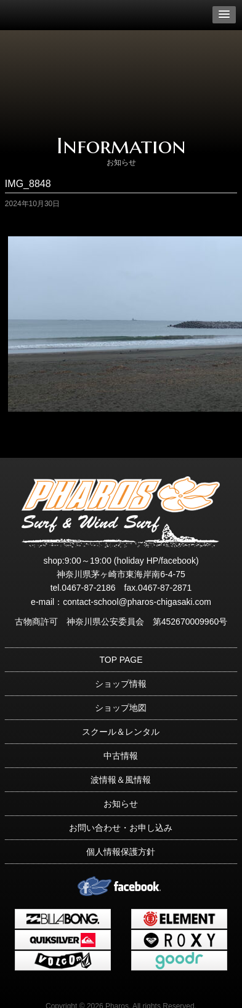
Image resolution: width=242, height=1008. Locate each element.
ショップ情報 (121, 684)
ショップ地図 (121, 708)
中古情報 (120, 756)
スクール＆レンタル (120, 732)
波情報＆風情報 (121, 780)
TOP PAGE (120, 660)
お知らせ (120, 804)
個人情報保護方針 (120, 852)
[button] (224, 14)
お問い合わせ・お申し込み (120, 828)
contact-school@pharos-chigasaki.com (137, 602)
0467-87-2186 (88, 588)
